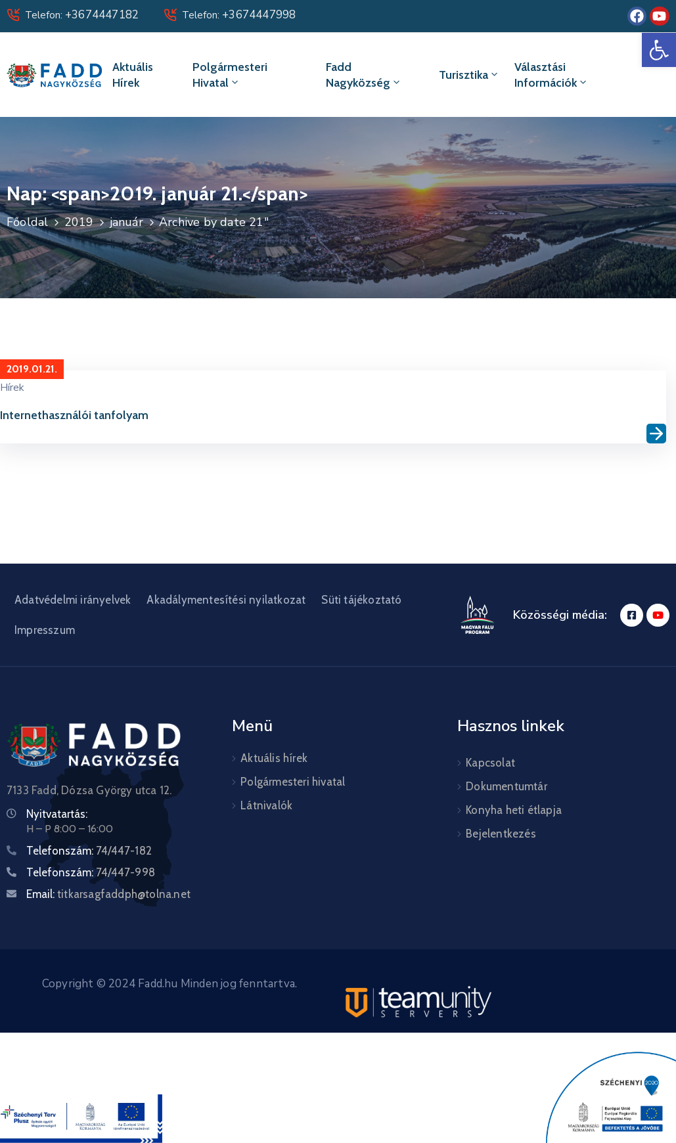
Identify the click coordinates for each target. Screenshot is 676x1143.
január (126, 222)
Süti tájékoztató (361, 599)
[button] (659, 50)
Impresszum (44, 630)
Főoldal (27, 222)
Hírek (12, 387)
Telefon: (82, 15)
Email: (108, 894)
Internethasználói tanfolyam (74, 415)
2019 (79, 222)
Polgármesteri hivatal (229, 75)
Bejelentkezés (501, 833)
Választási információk (551, 75)
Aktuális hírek (132, 75)
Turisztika (469, 75)
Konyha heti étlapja (514, 810)
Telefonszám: (89, 850)
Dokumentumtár (506, 786)
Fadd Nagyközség (364, 75)
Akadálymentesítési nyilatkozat (225, 599)
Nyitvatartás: (56, 813)
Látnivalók (266, 805)
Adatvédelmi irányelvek (72, 599)
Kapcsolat (490, 762)
